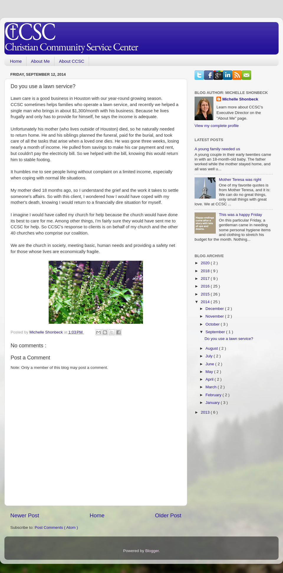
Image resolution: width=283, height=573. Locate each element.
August (212, 348)
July (209, 356)
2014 (206, 302)
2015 (206, 294)
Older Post (168, 515)
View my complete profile (217, 125)
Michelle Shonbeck (240, 99)
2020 (206, 263)
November (215, 316)
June (210, 364)
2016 (206, 286)
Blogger (152, 551)
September (215, 332)
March (211, 387)
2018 (206, 271)
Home (16, 61)
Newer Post (24, 515)
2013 (206, 412)
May (209, 371)
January (213, 402)
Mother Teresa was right (240, 179)
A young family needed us (217, 149)
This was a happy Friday (240, 214)
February (214, 395)
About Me (40, 61)
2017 (206, 278)
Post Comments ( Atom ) (56, 527)
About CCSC (71, 61)
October (213, 324)
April (210, 379)
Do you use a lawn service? (229, 338)
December (215, 308)
